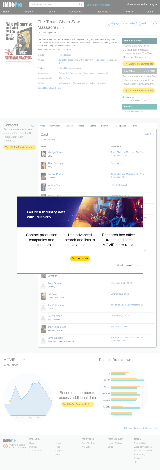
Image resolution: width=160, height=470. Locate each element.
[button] (80, 258)
